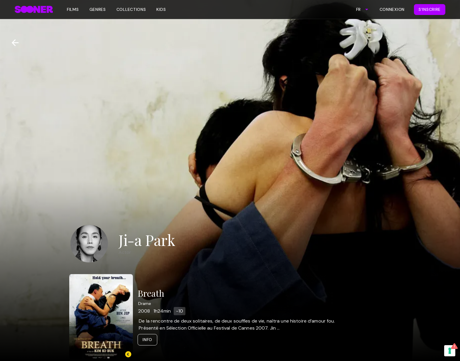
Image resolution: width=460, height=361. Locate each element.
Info (147, 339)
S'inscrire (430, 9)
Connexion (392, 9)
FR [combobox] (358, 9)
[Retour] (13, 42)
